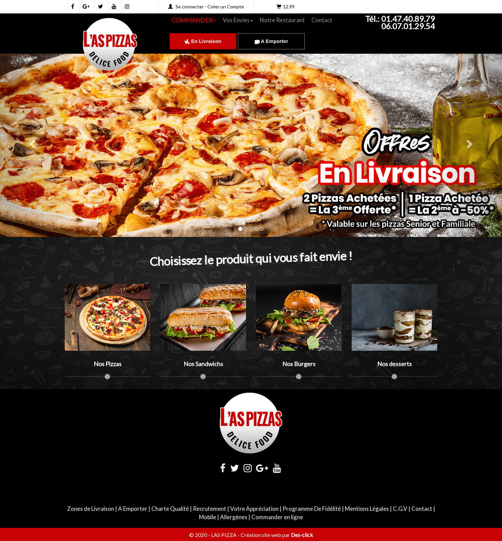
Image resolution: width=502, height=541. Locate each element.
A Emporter (271, 41)
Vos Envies (238, 19)
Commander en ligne (277, 517)
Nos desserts (394, 363)
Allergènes (233, 517)
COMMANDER (193, 20)
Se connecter (189, 6)
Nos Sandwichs (203, 363)
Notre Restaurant (282, 19)
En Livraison (203, 41)
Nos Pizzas (107, 363)
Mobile (207, 517)
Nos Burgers (298, 363)
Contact (321, 19)
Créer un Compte (225, 6)
